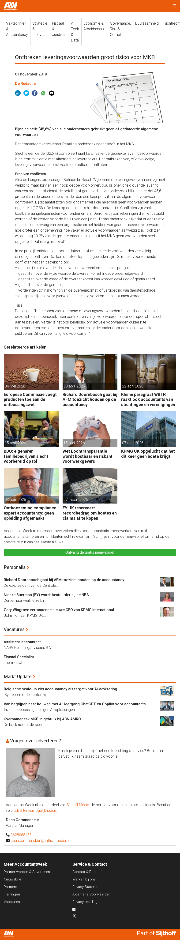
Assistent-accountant (22, 642)
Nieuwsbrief (13, 879)
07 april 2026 (132, 443)
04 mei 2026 (15, 386)
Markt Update (18, 676)
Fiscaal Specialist (19, 657)
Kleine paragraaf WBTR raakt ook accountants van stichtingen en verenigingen (148, 399)
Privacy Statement (86, 887)
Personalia (15, 567)
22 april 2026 (132, 386)
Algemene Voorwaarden (91, 894)
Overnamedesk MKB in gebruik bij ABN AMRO (42, 719)
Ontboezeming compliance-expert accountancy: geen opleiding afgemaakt (31, 512)
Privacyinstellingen (86, 902)
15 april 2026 (15, 443)
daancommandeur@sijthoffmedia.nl (40, 840)
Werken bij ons (84, 879)
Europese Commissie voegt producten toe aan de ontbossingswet (30, 399)
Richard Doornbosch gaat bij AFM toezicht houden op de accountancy (90, 399)
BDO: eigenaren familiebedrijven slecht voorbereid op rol (26, 456)
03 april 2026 (15, 499)
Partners (10, 887)
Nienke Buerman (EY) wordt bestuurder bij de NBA (46, 595)
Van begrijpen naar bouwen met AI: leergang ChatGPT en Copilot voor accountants (75, 704)
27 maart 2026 (76, 499)
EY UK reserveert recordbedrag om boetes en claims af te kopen (90, 512)
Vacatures (14, 629)
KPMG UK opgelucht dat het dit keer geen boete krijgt (148, 454)
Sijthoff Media (78, 805)
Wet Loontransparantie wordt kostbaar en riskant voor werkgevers (87, 456)
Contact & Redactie (88, 872)
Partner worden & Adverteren (27, 872)
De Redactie (25, 83)
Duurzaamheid (147, 23)
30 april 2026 (74, 386)
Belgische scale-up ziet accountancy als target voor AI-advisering (60, 689)
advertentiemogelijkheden (35, 810)
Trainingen (12, 894)
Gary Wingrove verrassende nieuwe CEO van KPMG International (59, 610)
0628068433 (21, 835)
